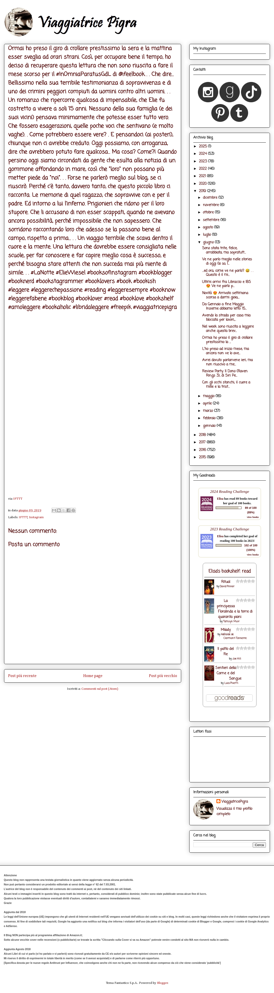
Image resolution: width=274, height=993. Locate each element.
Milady (226, 630)
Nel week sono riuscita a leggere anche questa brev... (228, 329)
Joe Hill (236, 659)
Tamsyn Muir (231, 622)
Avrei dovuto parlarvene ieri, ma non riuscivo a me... (227, 362)
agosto (208, 227)
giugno (209, 242)
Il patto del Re (225, 651)
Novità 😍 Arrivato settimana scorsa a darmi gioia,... (225, 295)
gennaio (210, 426)
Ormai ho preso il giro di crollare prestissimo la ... (227, 340)
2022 (203, 169)
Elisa (220, 498)
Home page (92, 676)
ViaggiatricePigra (234, 801)
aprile (208, 403)
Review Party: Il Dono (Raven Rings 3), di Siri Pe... (225, 373)
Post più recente (22, 676)
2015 (203, 457)
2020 (203, 184)
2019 (203, 191)
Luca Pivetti (231, 683)
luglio (207, 235)
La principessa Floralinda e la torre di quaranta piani (234, 609)
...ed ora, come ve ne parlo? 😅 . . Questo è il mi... (227, 273)
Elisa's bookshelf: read (230, 571)
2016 (203, 450)
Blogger (162, 983)
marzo (208, 411)
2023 (203, 161)
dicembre (210, 197)
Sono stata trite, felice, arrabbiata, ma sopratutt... (224, 250)
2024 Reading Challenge (229, 491)
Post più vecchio (163, 676)
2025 (203, 146)
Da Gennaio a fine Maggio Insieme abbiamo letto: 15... (224, 306)
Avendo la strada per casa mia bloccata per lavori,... (226, 318)
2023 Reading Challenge (229, 529)
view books (253, 517)
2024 (203, 154)
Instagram (36, 517)
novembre (211, 205)
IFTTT (17, 498)
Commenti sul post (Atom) (99, 689)
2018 (203, 435)
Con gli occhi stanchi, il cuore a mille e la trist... (226, 385)
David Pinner (227, 586)
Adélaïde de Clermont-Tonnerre (234, 636)
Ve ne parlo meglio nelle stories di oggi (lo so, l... (227, 261)
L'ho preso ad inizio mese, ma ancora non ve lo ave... (225, 351)
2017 (203, 442)
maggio (209, 396)
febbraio (210, 418)
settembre (211, 220)
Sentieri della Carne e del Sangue (228, 673)
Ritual (225, 582)
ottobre (209, 212)
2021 (203, 176)
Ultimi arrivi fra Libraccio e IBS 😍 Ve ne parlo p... (226, 284)
